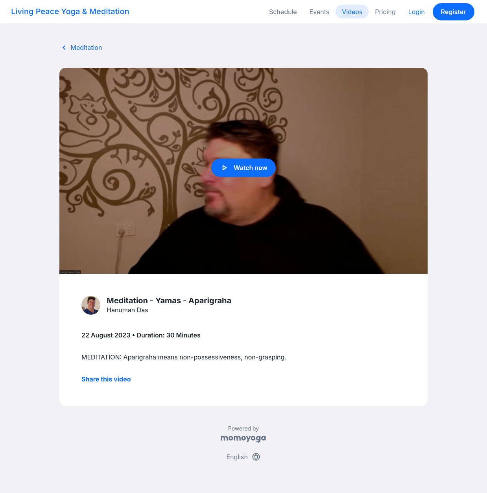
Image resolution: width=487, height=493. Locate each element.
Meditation (80, 47)
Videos (352, 12)
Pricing (385, 12)
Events (320, 12)
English (243, 457)
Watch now (243, 167)
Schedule (283, 12)
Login (416, 12)
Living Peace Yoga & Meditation (70, 11)
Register (453, 12)
